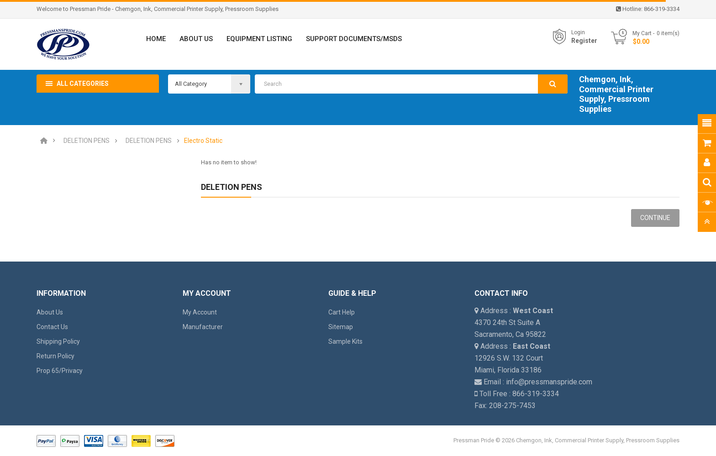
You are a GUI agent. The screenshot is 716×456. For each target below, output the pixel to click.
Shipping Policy (58, 341)
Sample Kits (345, 341)
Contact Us (52, 326)
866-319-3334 (661, 8)
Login (578, 32)
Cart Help (341, 312)
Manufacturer (203, 326)
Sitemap (340, 326)
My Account (200, 312)
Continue (655, 217)
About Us (50, 312)
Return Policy (55, 356)
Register (584, 40)
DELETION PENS (86, 141)
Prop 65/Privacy (60, 370)
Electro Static (203, 141)
